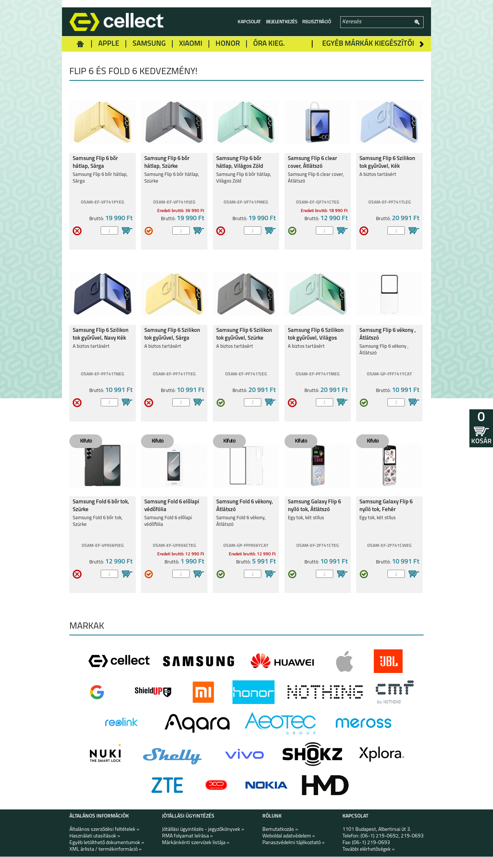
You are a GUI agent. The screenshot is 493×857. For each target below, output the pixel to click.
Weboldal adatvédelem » (288, 836)
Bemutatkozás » (280, 830)
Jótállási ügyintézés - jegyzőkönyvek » (203, 830)
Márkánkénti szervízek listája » (196, 843)
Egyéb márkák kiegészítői (368, 44)
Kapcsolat (249, 22)
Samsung (149, 44)
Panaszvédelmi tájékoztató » (293, 843)
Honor (228, 44)
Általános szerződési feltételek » (104, 830)
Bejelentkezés (281, 22)
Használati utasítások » (94, 836)
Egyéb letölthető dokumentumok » (106, 843)
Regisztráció (316, 22)
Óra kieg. (269, 44)
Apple (108, 44)
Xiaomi (190, 44)
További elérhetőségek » (368, 850)
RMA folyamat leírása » (187, 836)
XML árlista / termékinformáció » (105, 850)
